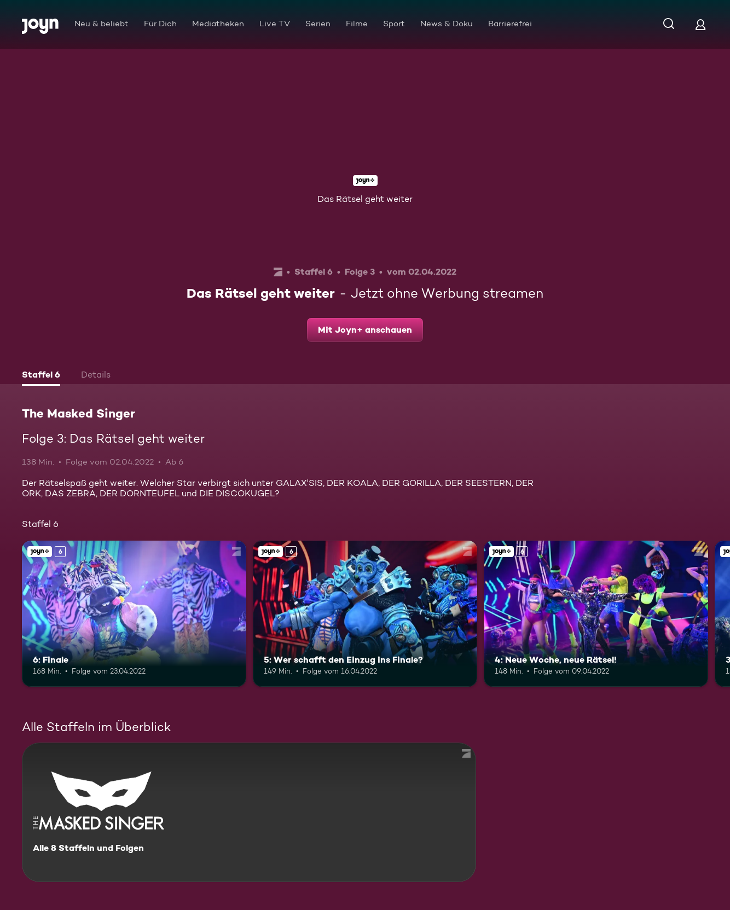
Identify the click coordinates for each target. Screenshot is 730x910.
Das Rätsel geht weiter (365, 199)
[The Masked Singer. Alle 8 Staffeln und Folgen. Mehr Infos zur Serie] (249, 812)
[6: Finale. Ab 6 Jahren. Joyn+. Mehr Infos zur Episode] (134, 614)
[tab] (41, 376)
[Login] (700, 24)
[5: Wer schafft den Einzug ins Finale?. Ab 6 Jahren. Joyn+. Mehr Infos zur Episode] (365, 614)
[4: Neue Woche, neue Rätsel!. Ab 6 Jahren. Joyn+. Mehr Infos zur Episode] (596, 614)
